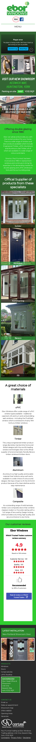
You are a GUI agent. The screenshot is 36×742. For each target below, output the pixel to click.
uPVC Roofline (6, 675)
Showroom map (7, 708)
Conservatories (6, 672)
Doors (3, 669)
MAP (20, 91)
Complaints (5, 738)
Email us (4, 702)
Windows (4, 666)
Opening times (6, 713)
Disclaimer (27, 738)
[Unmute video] (31, 50)
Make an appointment (9, 705)
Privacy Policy (16, 738)
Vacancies (4, 716)
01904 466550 (6, 711)
